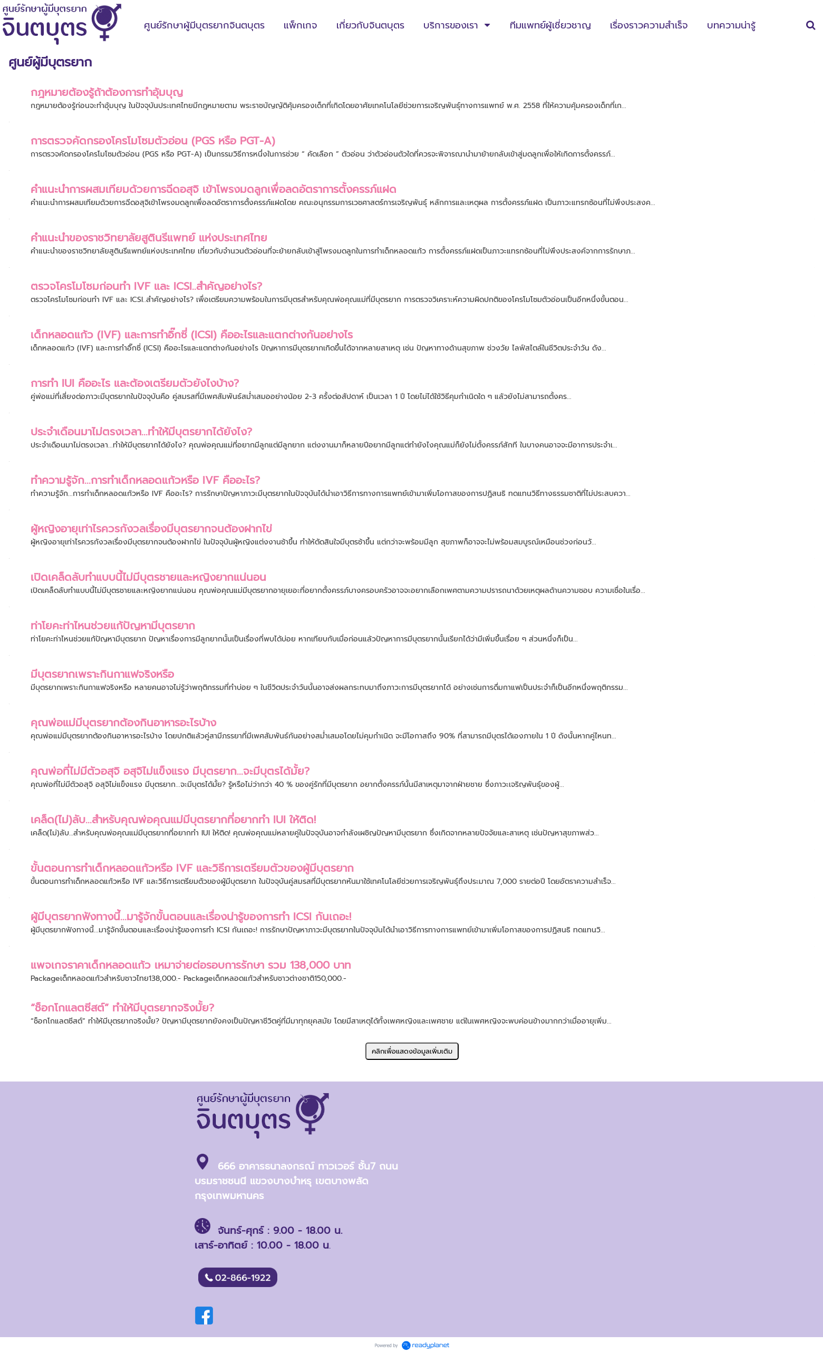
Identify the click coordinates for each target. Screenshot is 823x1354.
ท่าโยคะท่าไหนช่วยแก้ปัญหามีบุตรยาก (113, 626)
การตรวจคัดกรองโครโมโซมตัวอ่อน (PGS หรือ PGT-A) (153, 141)
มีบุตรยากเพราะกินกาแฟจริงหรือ (102, 674)
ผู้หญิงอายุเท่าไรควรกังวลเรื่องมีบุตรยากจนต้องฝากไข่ (151, 529)
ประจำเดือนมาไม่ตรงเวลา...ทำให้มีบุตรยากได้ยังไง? (141, 432)
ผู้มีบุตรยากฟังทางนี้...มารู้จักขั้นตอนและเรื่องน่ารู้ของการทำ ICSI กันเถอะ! (191, 916)
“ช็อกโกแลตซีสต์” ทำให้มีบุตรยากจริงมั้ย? (122, 1008)
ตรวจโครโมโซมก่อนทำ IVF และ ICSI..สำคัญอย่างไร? (146, 286)
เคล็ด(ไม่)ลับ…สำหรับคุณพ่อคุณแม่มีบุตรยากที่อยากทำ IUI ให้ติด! (173, 819)
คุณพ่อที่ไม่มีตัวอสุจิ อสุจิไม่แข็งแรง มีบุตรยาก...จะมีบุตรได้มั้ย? (170, 771)
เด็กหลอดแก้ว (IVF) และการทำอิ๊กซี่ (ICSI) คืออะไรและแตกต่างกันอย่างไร (192, 335)
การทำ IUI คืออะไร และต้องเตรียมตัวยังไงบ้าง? (135, 383)
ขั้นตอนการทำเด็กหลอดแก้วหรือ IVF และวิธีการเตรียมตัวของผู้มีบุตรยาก (192, 868)
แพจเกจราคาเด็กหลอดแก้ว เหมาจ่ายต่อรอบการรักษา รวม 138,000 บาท (191, 965)
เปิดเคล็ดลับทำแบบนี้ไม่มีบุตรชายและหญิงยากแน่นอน (148, 577)
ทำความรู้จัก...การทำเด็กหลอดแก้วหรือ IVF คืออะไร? (145, 480)
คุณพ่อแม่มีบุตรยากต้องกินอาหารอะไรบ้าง (123, 722)
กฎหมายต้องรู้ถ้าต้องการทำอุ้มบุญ (107, 92)
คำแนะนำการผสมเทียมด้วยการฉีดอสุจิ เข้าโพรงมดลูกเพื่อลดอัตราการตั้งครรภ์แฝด (213, 189)
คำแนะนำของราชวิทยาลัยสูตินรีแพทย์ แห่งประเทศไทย (149, 238)
